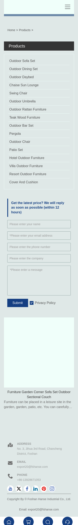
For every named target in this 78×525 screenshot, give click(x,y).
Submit (17, 303)
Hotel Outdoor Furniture (26, 158)
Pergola (15, 133)
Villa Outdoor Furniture (26, 166)
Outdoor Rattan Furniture (27, 109)
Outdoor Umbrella (22, 101)
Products (24, 30)
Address (24, 443)
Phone (22, 474)
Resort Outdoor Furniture (27, 174)
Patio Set (16, 150)
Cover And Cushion (23, 182)
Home (11, 30)
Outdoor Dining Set (23, 69)
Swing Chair (18, 93)
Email (21, 461)
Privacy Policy (45, 303)
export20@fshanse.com (32, 466)
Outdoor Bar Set (21, 125)
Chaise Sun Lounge (24, 85)
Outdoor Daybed (21, 77)
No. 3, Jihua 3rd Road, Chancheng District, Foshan (39, 451)
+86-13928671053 (29, 479)
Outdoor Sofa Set (22, 61)
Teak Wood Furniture (24, 117)
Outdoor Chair (19, 141)
